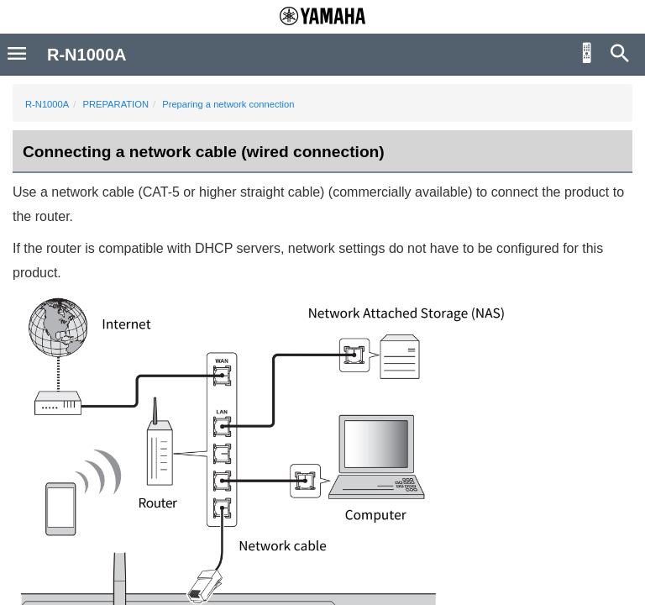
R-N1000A (47, 104)
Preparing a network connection (228, 104)
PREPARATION (115, 104)
